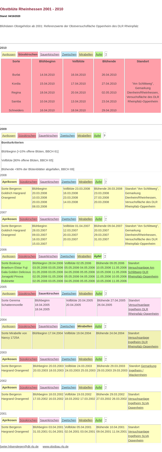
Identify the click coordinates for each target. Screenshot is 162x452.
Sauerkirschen (49, 54)
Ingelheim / (136, 370)
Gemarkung (149, 366)
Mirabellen (86, 54)
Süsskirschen (27, 135)
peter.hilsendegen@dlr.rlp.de (20, 446)
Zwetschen (69, 54)
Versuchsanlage (139, 267)
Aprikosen (8, 54)
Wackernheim (138, 374)
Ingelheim (135, 309)
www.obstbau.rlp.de (55, 446)
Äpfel (99, 54)
